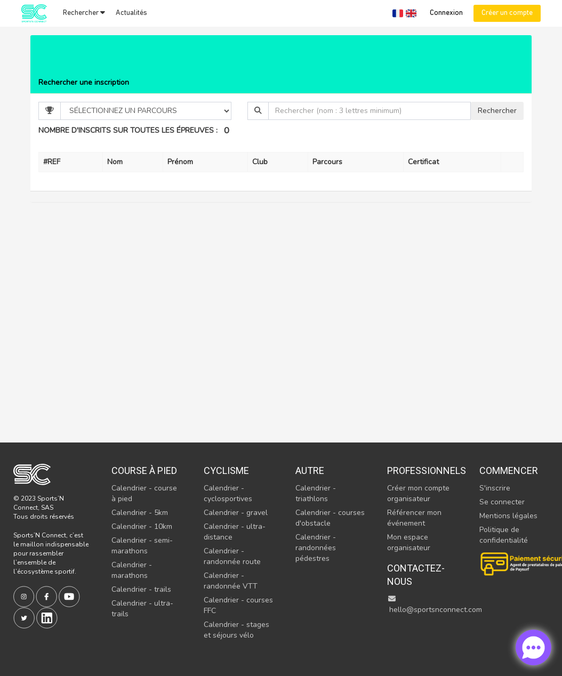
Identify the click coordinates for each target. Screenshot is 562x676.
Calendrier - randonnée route (232, 556)
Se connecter (502, 502)
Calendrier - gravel (236, 513)
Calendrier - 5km (139, 513)
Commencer (508, 470)
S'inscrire (494, 488)
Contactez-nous (416, 575)
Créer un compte (507, 13)
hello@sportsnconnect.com (434, 605)
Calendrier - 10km (141, 526)
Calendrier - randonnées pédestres (315, 548)
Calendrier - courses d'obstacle (330, 518)
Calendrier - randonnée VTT (231, 580)
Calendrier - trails (141, 589)
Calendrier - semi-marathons (142, 545)
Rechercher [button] (84, 13)
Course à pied (144, 470)
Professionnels (421, 470)
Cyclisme (226, 470)
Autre (309, 470)
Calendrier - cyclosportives (228, 493)
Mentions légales (508, 516)
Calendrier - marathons (131, 570)
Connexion (446, 13)
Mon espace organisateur (408, 542)
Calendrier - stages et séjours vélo (236, 629)
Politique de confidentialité (503, 535)
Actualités (131, 13)
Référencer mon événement (414, 518)
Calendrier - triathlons (315, 493)
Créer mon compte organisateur (418, 493)
